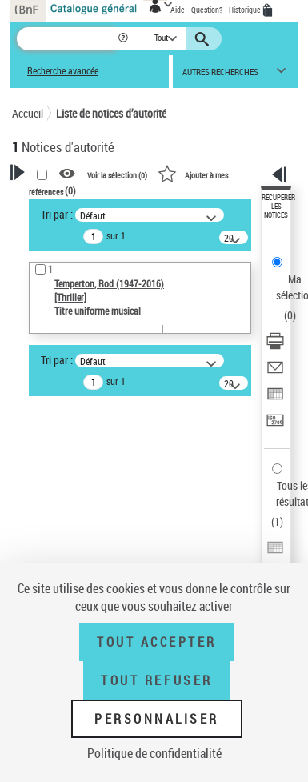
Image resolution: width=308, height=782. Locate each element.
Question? (206, 9)
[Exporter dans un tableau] (275, 399)
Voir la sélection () (117, 174)
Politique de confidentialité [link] (154, 753)
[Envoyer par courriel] (275, 372)
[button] (124, 38)
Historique (245, 9)
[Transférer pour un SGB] (275, 425)
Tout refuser (156, 680)
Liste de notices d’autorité (111, 113)
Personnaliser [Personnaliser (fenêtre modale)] (156, 719)
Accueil (27, 113)
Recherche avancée (62, 71)
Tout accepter (157, 642)
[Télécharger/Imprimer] (275, 346)
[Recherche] (67, 38)
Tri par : (57, 214)
